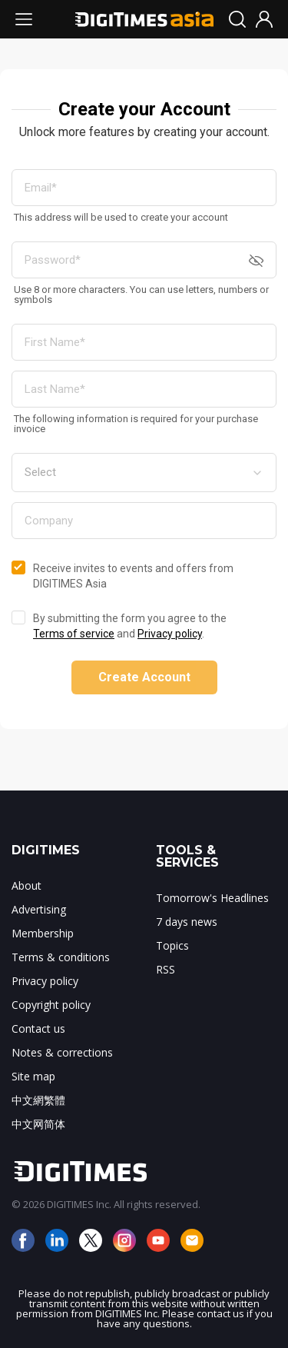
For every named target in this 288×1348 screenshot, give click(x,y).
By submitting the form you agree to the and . (130, 626)
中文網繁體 (38, 1100)
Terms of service (73, 633)
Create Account (144, 677)
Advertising (39, 909)
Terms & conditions (61, 957)
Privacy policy (169, 633)
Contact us (38, 1028)
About (26, 885)
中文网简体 (38, 1124)
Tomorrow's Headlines (212, 897)
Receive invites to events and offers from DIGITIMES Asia (133, 576)
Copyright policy (51, 1004)
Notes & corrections (62, 1052)
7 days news (186, 921)
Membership (43, 933)
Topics (172, 945)
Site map (33, 1076)
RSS (165, 969)
